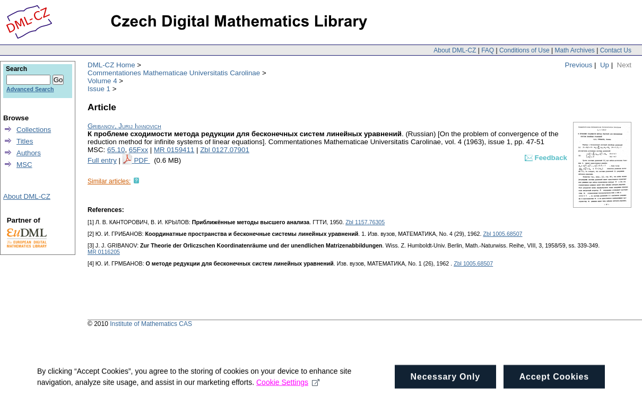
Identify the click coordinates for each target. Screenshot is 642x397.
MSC (24, 165)
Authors (28, 153)
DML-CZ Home (111, 65)
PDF (142, 160)
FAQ (487, 50)
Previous (579, 65)
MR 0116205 (104, 252)
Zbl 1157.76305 (365, 222)
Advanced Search (30, 89)
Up (604, 65)
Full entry (102, 160)
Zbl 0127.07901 (224, 150)
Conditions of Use (524, 50)
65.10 (116, 150)
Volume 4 (102, 81)
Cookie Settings (287, 385)
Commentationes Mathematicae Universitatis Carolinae (174, 73)
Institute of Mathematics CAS (151, 324)
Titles (24, 141)
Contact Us (615, 50)
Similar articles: (109, 181)
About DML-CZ (454, 50)
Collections (33, 130)
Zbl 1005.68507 (502, 234)
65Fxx (138, 150)
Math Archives (574, 50)
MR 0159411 (174, 150)
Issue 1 (99, 89)
